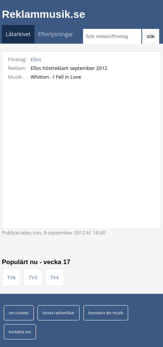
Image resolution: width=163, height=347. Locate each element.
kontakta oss (20, 331)
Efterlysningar (55, 34)
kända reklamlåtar (58, 312)
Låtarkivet (18, 34)
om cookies (19, 312)
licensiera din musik (105, 312)
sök (151, 36)
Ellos (36, 59)
